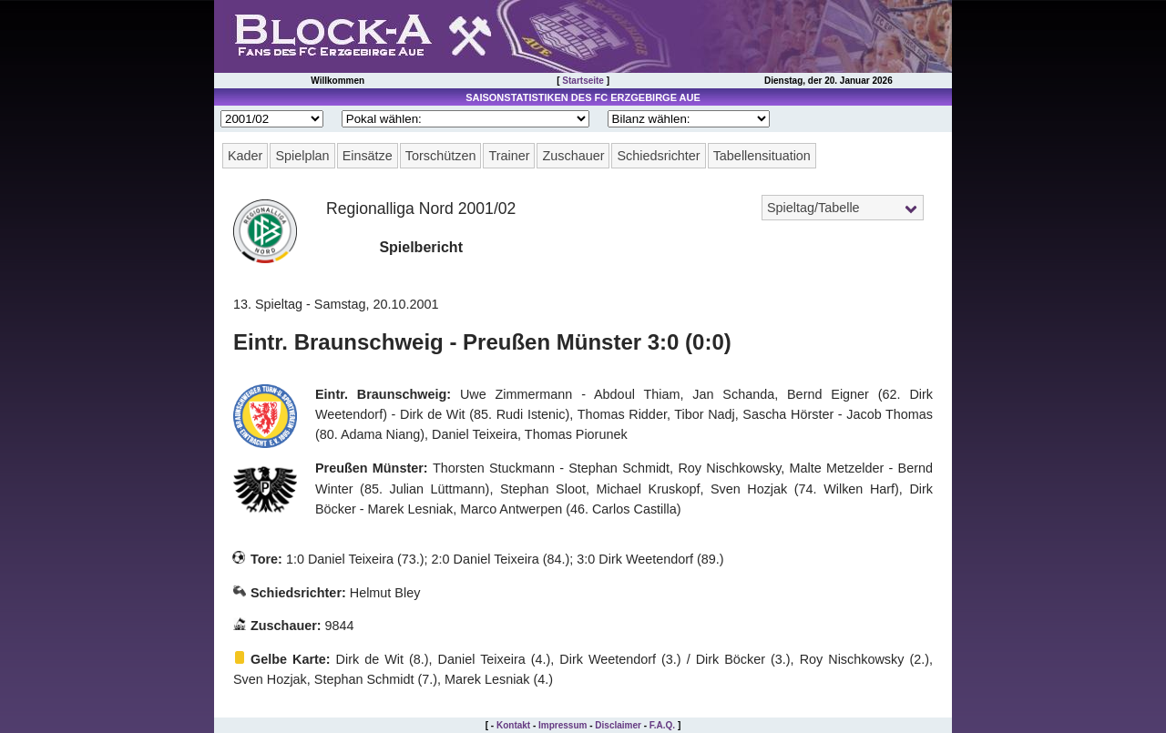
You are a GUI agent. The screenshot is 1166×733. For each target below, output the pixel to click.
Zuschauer (573, 155)
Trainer (508, 155)
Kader (245, 155)
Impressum (562, 725)
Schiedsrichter (658, 155)
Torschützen (440, 155)
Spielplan (302, 155)
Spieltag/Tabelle (813, 207)
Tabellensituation (762, 155)
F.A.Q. (662, 725)
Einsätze (368, 155)
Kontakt (513, 725)
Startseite (583, 81)
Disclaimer (618, 725)
